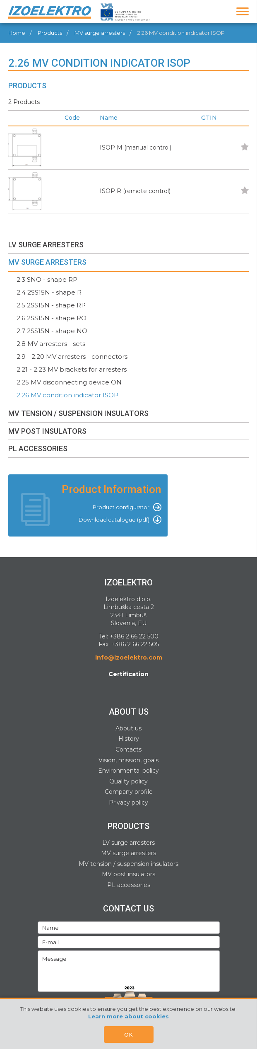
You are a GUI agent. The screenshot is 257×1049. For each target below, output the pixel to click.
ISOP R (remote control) (135, 191)
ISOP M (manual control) (135, 147)
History (128, 738)
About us (128, 728)
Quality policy (128, 781)
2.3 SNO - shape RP (47, 279)
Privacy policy (128, 802)
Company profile (129, 791)
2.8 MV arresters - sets (51, 344)
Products (50, 32)
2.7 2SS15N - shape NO (52, 331)
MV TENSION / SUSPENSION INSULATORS (78, 413)
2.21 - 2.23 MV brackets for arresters (72, 369)
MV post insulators (128, 874)
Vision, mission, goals (128, 760)
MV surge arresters (99, 32)
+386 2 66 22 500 (134, 636)
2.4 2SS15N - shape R (49, 292)
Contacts (128, 749)
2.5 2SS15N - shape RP (51, 305)
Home (16, 32)
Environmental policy (128, 770)
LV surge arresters (128, 842)
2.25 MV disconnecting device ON (69, 382)
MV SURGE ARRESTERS (47, 262)
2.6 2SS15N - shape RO (51, 318)
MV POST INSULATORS (47, 431)
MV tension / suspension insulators (128, 864)
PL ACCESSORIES (37, 448)
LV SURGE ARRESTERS (46, 244)
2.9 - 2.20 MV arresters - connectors (72, 356)
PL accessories (128, 885)
